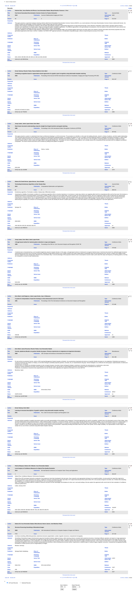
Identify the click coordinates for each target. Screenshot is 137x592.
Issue (35, 18)
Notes (9, 57)
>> (72, 5)
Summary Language (36, 43)
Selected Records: (26, 583)
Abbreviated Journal (108, 16)
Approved (107, 57)
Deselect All (12, 5)
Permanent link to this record (69, 62)
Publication (37, 15)
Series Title (37, 45)
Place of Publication (37, 39)
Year (9, 15)
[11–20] (75, 5)
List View (122, 5)
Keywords (10, 21)
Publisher (10, 38)
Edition (106, 49)
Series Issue (37, 49)
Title (9, 13)
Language (10, 42)
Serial (106, 59)
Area (9, 54)
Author (9, 10)
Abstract (10, 23)
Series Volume (9, 49)
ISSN (9, 52)
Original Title (107, 43)
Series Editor (9, 46)
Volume (9, 18)
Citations (126, 5)
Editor (106, 38)
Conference (108, 54)
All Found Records (13, 583)
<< (60, 5)
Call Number (10, 60)
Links (130, 8)
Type (106, 13)
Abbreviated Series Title (108, 46)
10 (70, 5)
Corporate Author (10, 36)
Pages (106, 18)
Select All (7, 5)
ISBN (35, 52)
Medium (107, 52)
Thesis (106, 35)
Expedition (36, 54)
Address (10, 33)
